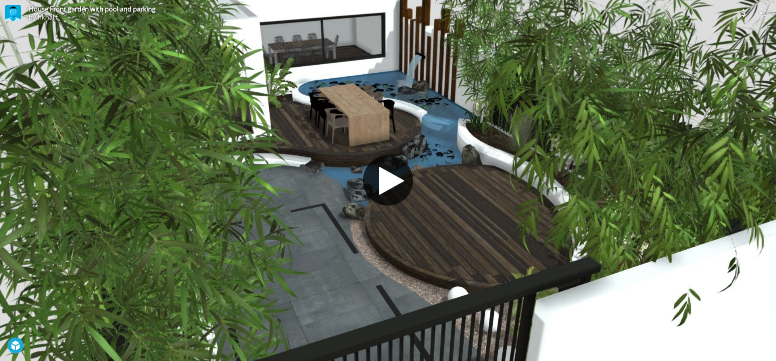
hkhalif (48, 17)
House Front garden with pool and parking (92, 9)
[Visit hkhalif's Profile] (13, 13)
